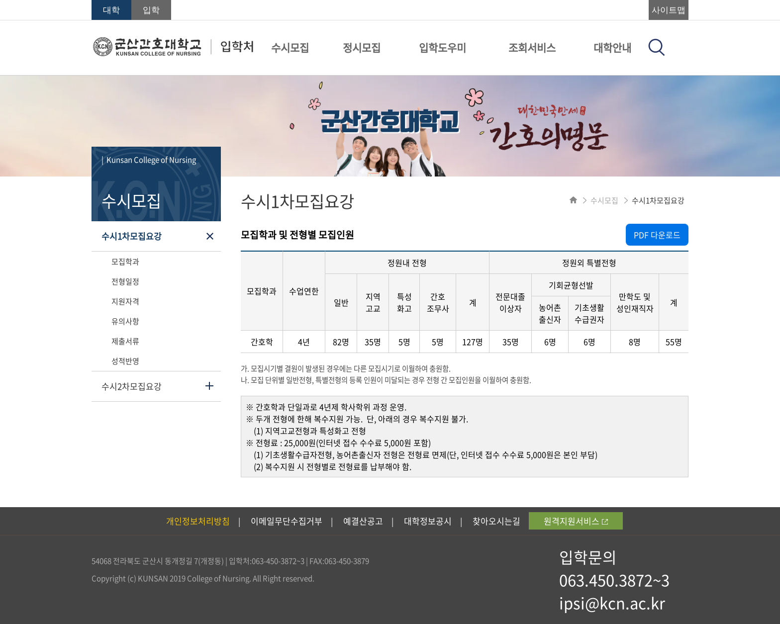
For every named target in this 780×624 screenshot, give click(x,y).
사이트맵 (668, 10)
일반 (341, 302)
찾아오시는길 (496, 521)
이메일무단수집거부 (286, 521)
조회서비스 (532, 47)
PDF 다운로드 (657, 235)
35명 (373, 342)
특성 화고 (404, 302)
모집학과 (125, 261)
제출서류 (125, 341)
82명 (341, 342)
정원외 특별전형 (589, 262)
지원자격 (125, 301)
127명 (472, 342)
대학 (111, 10)
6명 (550, 342)
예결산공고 (363, 521)
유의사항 (125, 321)
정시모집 (362, 47)
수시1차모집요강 (131, 236)
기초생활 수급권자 (589, 313)
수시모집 (290, 47)
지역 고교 (373, 302)
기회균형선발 (571, 285)
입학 (151, 10)
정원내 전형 (407, 262)
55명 (674, 342)
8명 (635, 342)
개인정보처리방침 (198, 521)
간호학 (262, 342)
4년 (304, 342)
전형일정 (125, 281)
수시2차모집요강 (131, 386)
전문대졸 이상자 (510, 302)
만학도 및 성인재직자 (635, 302)
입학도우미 (442, 47)
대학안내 (612, 47)
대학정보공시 (428, 521)
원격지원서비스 (576, 521)
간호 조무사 (438, 302)
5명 (404, 342)
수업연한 (304, 291)
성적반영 (125, 361)
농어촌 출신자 (550, 313)
